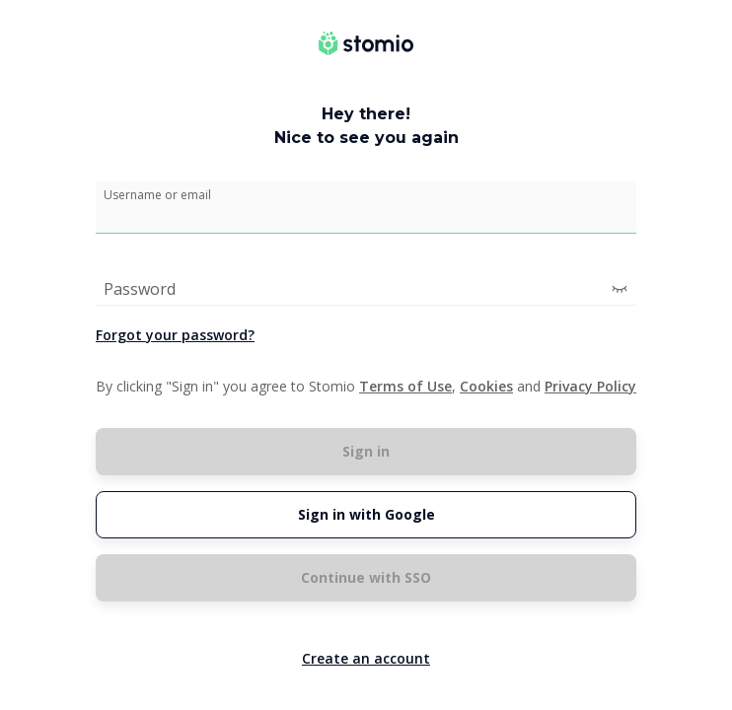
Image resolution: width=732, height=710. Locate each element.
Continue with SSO (366, 577)
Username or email (157, 194)
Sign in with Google (366, 514)
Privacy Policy (590, 386)
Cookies (486, 386)
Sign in (366, 451)
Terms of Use (405, 386)
